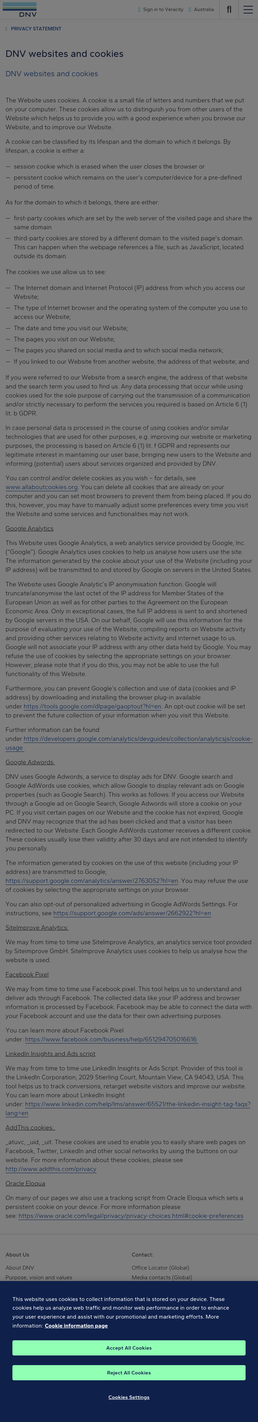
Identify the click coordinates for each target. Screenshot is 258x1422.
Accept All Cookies (129, 1351)
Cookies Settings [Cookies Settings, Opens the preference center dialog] (129, 1401)
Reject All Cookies (129, 1376)
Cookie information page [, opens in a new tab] (76, 1329)
